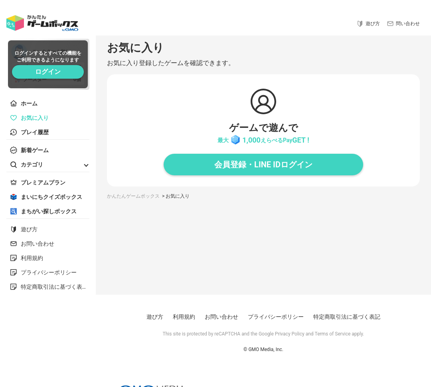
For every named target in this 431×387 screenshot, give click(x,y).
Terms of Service (333, 334)
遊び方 (154, 317)
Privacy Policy (289, 334)
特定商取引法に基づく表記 (346, 317)
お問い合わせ (221, 317)
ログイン (48, 71)
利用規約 (184, 317)
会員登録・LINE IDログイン (263, 164)
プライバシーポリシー (276, 317)
